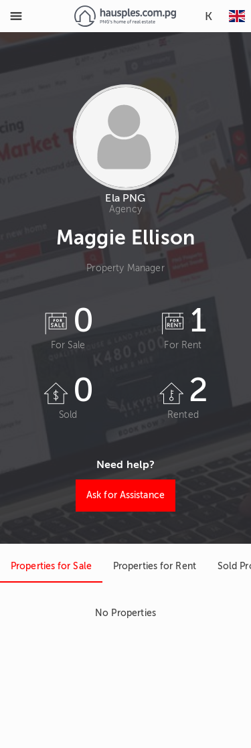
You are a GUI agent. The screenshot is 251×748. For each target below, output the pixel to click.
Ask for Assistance (125, 495)
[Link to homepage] (125, 16)
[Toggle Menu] (16, 16)
